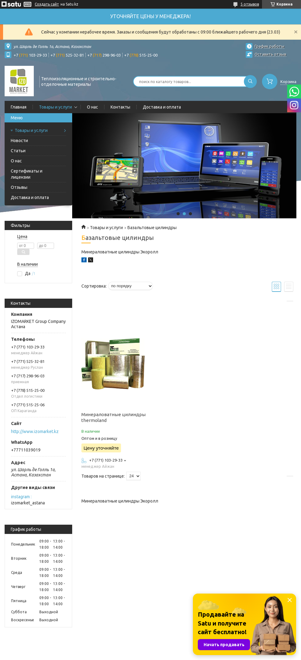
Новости (19, 140)
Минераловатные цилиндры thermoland (113, 417)
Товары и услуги (55, 107)
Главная (18, 107)
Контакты (120, 107)
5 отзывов (249, 4)
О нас (92, 107)
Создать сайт (47, 4)
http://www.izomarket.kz (35, 431)
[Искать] (250, 81)
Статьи (18, 150)
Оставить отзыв (270, 54)
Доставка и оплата (162, 107)
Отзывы (19, 187)
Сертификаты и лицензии (26, 174)
